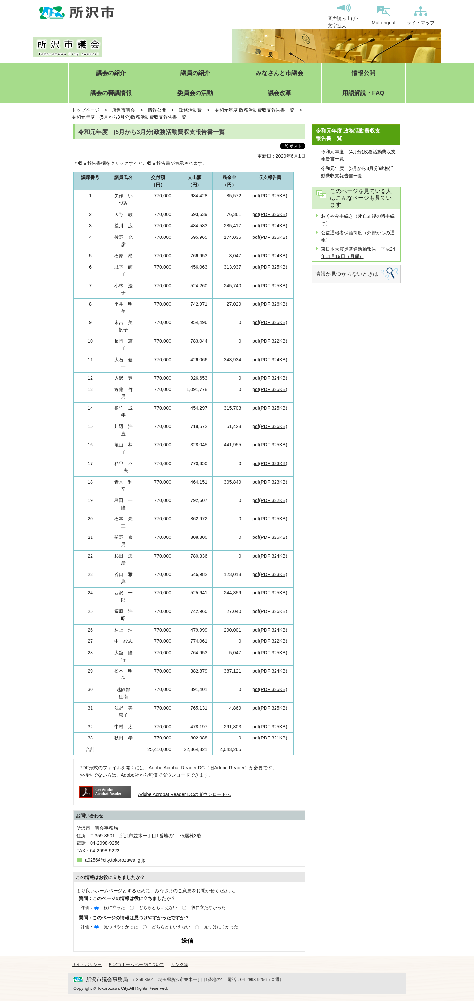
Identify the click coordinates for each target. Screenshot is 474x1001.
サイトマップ (420, 15)
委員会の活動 (195, 93)
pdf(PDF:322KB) (269, 341)
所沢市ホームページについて (136, 964)
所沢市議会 (123, 110)
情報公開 (363, 73)
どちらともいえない (158, 907)
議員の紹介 (195, 73)
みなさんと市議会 (279, 73)
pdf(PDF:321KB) (269, 737)
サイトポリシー (87, 964)
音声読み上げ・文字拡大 (344, 15)
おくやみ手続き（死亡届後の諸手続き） (358, 219)
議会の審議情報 (111, 93)
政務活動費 (190, 110)
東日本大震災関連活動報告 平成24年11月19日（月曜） (358, 252)
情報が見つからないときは (346, 274)
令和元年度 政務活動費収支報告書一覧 (254, 110)
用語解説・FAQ (363, 93)
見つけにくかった (221, 926)
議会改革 (279, 93)
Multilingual (383, 15)
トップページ (85, 110)
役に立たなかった (208, 907)
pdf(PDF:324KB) (269, 225)
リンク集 (179, 964)
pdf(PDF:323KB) (269, 463)
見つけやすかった (121, 926)
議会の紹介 (111, 73)
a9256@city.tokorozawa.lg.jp (115, 860)
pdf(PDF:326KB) (269, 214)
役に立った (114, 907)
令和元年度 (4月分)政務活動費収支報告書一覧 (358, 155)
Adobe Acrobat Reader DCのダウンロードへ (155, 794)
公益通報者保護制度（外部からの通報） (358, 236)
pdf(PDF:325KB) (269, 195)
